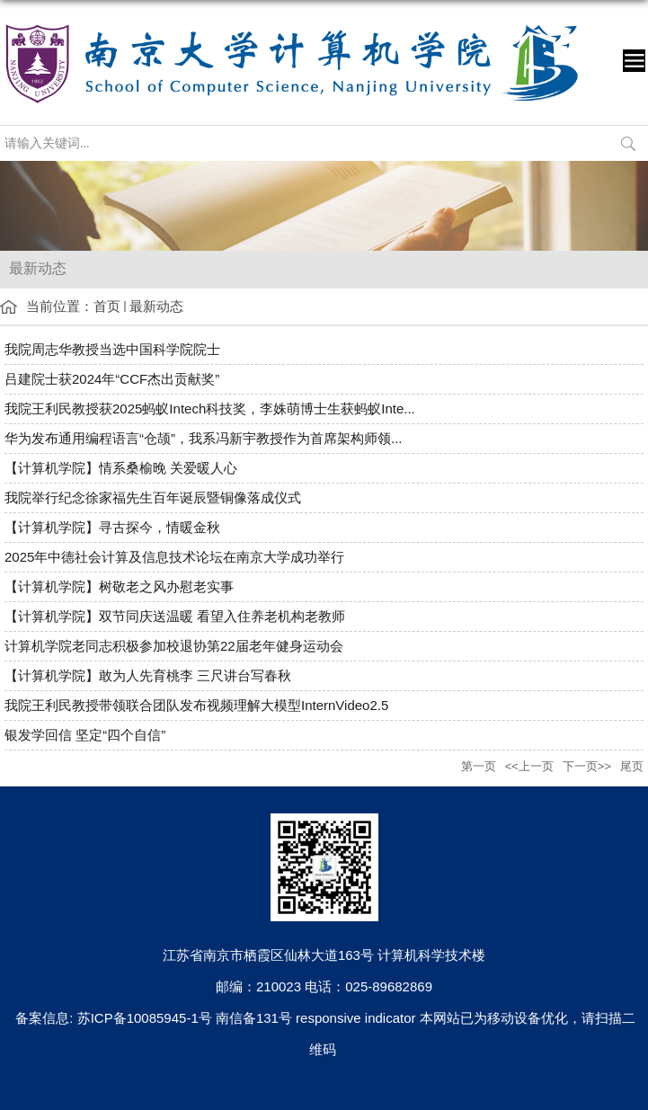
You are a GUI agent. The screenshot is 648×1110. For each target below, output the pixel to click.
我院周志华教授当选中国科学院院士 (112, 349)
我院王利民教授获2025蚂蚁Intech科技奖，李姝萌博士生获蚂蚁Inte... (209, 408)
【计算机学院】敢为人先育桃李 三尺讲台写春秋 (147, 675)
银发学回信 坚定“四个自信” (84, 734)
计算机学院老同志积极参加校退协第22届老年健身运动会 (173, 645)
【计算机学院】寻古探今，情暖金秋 (112, 527)
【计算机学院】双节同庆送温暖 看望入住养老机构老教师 (174, 616)
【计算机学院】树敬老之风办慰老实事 (119, 586)
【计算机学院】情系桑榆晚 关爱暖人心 (120, 467)
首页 (106, 306)
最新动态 (156, 306)
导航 (634, 60)
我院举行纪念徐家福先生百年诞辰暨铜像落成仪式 (152, 497)
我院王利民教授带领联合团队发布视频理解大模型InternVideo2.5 (196, 705)
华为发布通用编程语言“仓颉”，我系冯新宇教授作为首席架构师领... (203, 438)
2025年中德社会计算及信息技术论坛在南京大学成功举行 (174, 556)
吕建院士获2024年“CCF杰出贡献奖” (111, 378)
